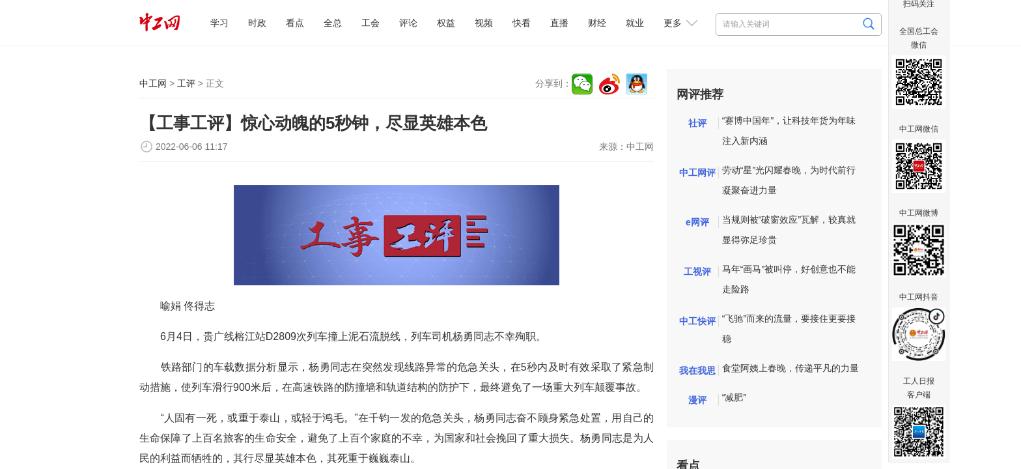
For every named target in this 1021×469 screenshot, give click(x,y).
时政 (257, 23)
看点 (295, 23)
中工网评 (697, 172)
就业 (635, 23)
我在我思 (697, 370)
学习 (219, 23)
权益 (446, 23)
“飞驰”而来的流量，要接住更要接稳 (789, 328)
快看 (521, 23)
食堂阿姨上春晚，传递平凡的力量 (790, 368)
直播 (559, 23)
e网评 (697, 222)
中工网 (153, 83)
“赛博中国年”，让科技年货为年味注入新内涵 (789, 130)
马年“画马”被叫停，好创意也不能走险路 (789, 279)
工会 (370, 23)
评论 (408, 23)
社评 (697, 123)
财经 (597, 23)
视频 (484, 23)
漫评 (697, 400)
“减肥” (734, 397)
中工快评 (697, 321)
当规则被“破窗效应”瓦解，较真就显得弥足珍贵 (789, 229)
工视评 (697, 271)
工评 (186, 83)
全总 (333, 23)
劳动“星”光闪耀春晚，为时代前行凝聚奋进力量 (789, 180)
